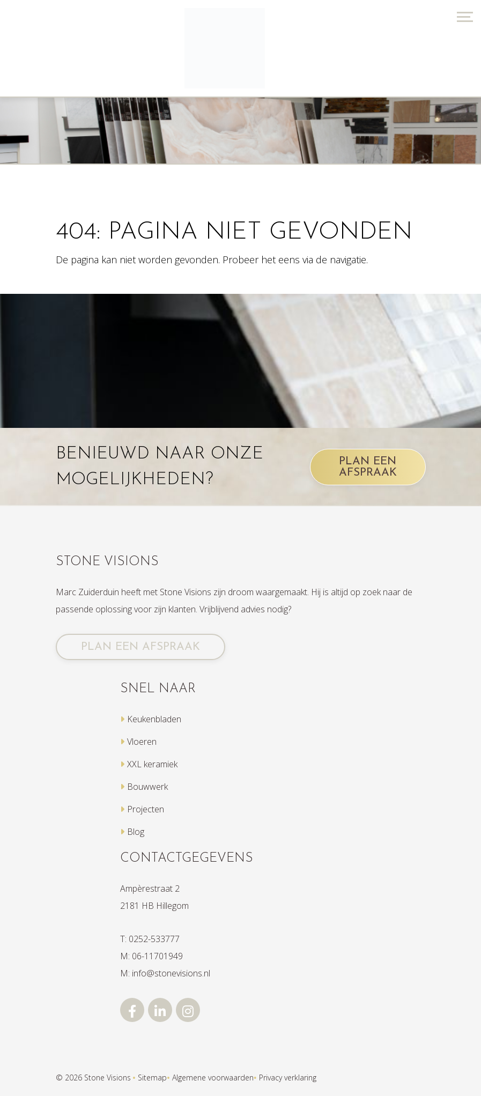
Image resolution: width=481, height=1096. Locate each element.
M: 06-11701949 (151, 956)
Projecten (145, 809)
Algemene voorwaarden (213, 1077)
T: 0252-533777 (150, 939)
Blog (135, 832)
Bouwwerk (147, 787)
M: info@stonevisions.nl (165, 973)
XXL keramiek (152, 764)
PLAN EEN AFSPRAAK (368, 467)
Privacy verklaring (287, 1077)
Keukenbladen (154, 719)
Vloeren (142, 741)
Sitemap (152, 1077)
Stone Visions (107, 1077)
